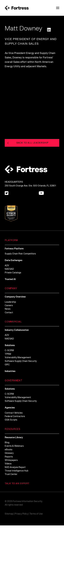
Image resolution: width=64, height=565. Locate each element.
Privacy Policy (21, 554)
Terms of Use (36, 554)
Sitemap (9, 554)
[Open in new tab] (49, 30)
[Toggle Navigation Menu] (57, 8)
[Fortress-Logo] (17, 8)
